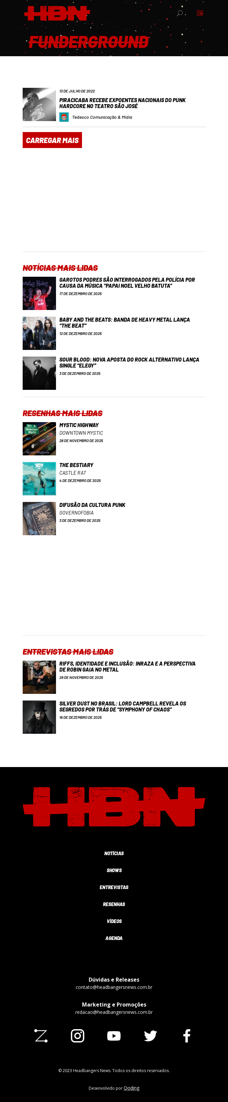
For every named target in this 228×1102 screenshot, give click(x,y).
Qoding (131, 1088)
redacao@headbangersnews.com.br (114, 1012)
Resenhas (114, 904)
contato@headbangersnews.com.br (114, 987)
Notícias (114, 853)
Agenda (114, 938)
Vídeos (114, 921)
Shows (114, 870)
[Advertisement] (114, 204)
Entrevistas (114, 887)
